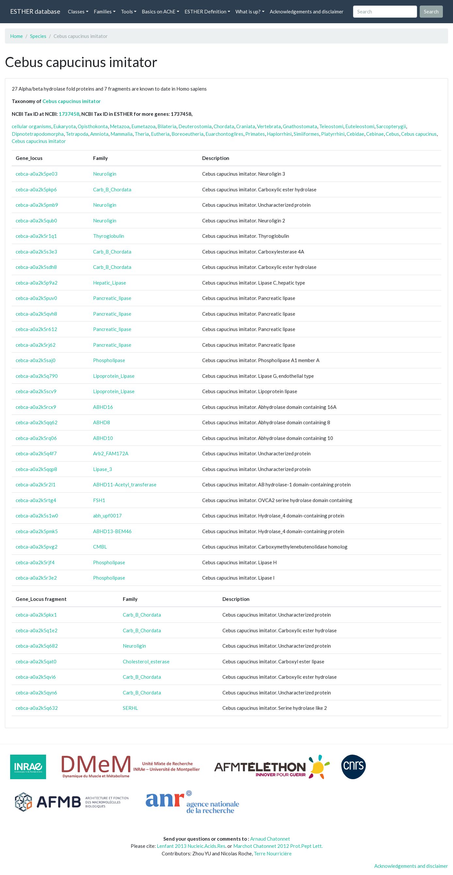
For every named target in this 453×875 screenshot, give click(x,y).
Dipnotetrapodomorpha (38, 134)
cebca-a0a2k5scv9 (36, 391)
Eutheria (160, 134)
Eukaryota (64, 126)
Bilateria (166, 126)
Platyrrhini (333, 134)
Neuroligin (104, 174)
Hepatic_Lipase (109, 283)
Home (16, 36)
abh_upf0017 (107, 515)
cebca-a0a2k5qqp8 (36, 469)
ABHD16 (103, 407)
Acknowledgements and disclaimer (307, 11)
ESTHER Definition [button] (205, 11)
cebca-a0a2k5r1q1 (36, 236)
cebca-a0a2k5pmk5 (37, 531)
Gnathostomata (300, 126)
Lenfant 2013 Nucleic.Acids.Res (191, 846)
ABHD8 (101, 422)
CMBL (100, 547)
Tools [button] (127, 11)
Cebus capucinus (419, 134)
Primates (255, 134)
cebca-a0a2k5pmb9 (37, 205)
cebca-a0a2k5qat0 (36, 661)
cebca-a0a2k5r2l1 (36, 484)
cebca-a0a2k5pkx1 (36, 615)
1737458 (69, 114)
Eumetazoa (143, 126)
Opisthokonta (93, 126)
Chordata (224, 126)
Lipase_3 (102, 469)
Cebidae (355, 134)
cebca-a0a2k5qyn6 (36, 692)
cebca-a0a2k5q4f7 (36, 453)
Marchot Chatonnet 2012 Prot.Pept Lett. (278, 846)
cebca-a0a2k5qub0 (36, 220)
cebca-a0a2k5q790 (37, 376)
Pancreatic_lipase (112, 298)
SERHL (130, 708)
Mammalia (121, 134)
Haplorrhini (279, 134)
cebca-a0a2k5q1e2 (36, 630)
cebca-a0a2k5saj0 (36, 360)
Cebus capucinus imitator (71, 101)
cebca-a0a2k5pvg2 (36, 547)
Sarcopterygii (391, 126)
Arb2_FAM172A (110, 453)
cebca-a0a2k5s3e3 (36, 251)
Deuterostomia (195, 126)
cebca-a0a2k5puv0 (36, 298)
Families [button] (103, 11)
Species (38, 36)
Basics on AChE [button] (158, 11)
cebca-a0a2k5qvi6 (36, 677)
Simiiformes (306, 134)
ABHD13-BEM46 (112, 531)
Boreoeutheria (187, 134)
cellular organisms (31, 126)
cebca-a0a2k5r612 (36, 329)
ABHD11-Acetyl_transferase (124, 484)
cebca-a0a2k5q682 (37, 646)
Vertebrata (269, 126)
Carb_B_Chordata (112, 189)
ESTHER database (35, 11)
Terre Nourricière (273, 853)
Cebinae (375, 134)
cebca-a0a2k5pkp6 (36, 189)
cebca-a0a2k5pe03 (36, 174)
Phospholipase (109, 360)
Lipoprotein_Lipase (114, 376)
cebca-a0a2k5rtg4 (36, 500)
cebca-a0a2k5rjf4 (35, 562)
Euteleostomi (359, 126)
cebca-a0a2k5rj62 (36, 345)
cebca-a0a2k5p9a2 (36, 283)
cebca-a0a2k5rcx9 (36, 407)
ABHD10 (103, 438)
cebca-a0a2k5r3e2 (36, 578)
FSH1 (99, 500)
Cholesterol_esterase (146, 661)
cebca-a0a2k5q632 (37, 708)
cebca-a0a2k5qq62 (36, 422)
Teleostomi (331, 126)
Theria (142, 134)
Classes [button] (76, 11)
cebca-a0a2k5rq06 (36, 438)
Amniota (99, 134)
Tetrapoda (77, 134)
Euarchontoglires (224, 134)
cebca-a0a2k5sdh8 (36, 267)
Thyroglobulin (108, 236)
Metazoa (119, 126)
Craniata (245, 126)
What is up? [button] (248, 11)
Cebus (392, 134)
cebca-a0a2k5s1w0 (37, 515)
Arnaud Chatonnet (270, 839)
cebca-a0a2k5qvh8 (36, 314)
